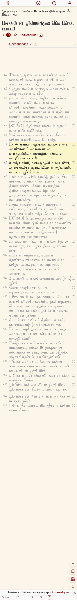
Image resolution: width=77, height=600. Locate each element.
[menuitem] (7, 3)
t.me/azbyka (60, 592)
